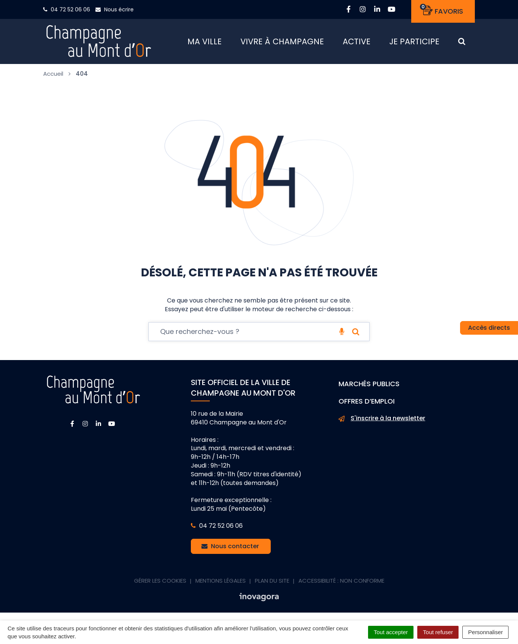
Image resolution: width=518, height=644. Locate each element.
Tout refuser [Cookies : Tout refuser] (438, 632)
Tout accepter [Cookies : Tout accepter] (391, 632)
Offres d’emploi (367, 401)
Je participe (414, 41)
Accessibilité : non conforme (341, 581)
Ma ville (204, 41)
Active (356, 41)
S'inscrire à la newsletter (382, 419)
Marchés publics (369, 384)
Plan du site (272, 581)
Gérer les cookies (160, 581)
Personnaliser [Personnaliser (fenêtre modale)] (485, 632)
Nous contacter (230, 546)
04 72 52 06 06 (217, 526)
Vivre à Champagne (282, 41)
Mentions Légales (220, 581)
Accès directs (489, 327)
